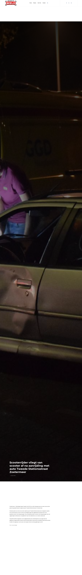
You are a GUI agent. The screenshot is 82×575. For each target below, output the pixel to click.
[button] (48, 3)
